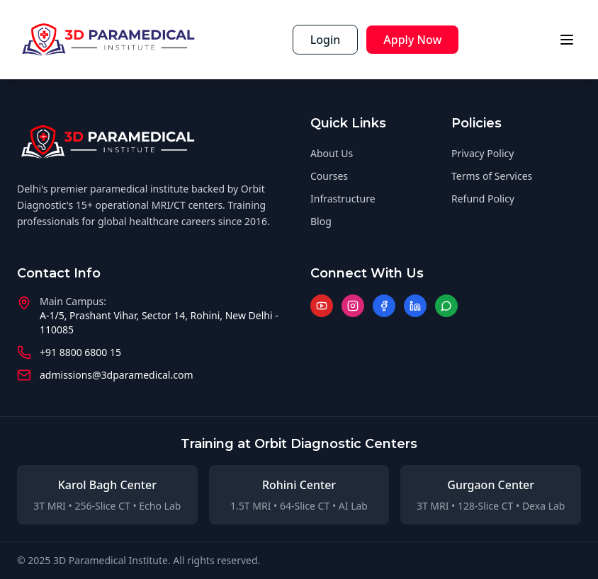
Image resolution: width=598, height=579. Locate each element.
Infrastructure (343, 198)
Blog (321, 221)
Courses (329, 176)
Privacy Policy (482, 153)
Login (325, 39)
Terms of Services (491, 176)
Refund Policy (482, 198)
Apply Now (412, 39)
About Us (331, 153)
